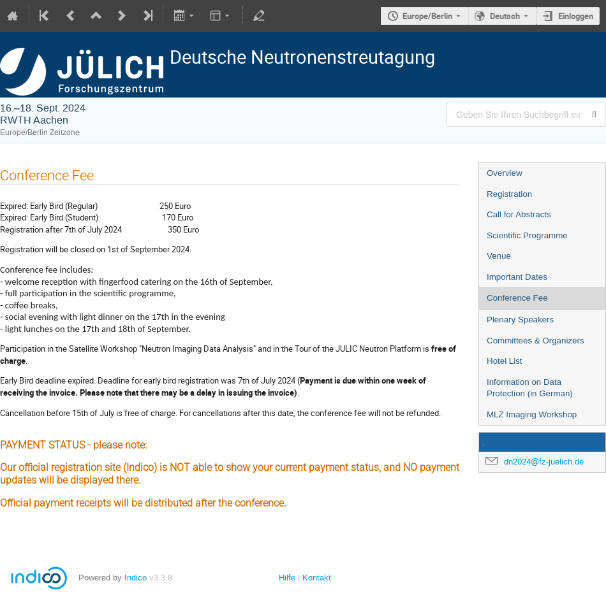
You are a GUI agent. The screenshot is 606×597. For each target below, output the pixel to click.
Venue (499, 256)
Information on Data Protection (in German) (530, 388)
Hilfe (287, 577)
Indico (135, 577)
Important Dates (517, 277)
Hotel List (504, 361)
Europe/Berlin (427, 16)
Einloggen (575, 16)
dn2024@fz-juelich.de (544, 461)
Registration (509, 194)
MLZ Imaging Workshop (532, 414)
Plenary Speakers (520, 319)
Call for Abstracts (519, 214)
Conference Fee (517, 298)
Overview (504, 173)
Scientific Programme (527, 235)
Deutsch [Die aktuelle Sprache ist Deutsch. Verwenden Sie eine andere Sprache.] (505, 16)
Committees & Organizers (535, 340)
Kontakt (316, 577)
